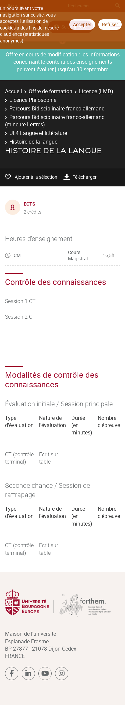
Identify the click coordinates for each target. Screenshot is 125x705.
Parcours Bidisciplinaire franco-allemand (57, 108)
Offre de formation (50, 91)
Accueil (13, 91)
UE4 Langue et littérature (38, 133)
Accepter (82, 24)
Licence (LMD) (96, 91)
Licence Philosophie (32, 99)
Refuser (110, 24)
